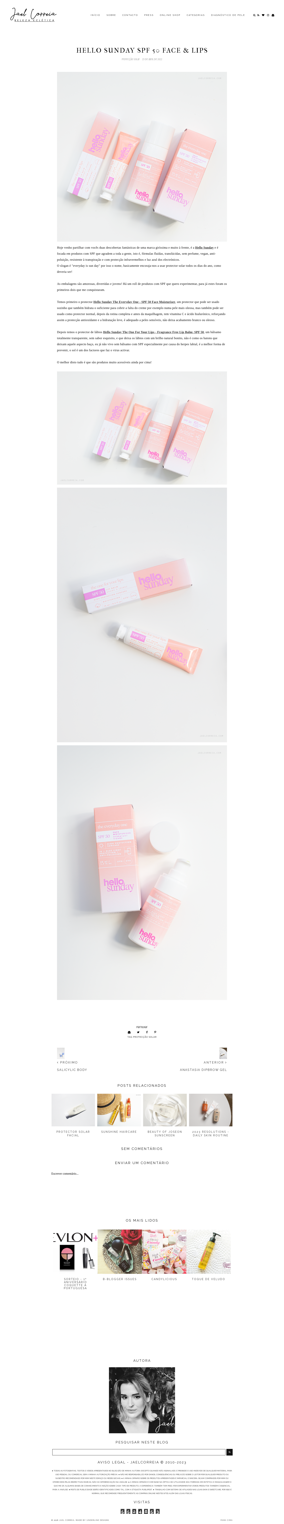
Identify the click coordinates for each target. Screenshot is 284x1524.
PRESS (149, 15)
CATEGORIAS (196, 15)
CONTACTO (130, 15)
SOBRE (111, 15)
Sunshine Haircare (119, 1131)
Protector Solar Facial (73, 1133)
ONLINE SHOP (170, 15)
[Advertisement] (142, 1327)
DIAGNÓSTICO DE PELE (228, 15)
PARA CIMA (227, 1520)
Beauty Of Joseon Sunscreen (165, 1133)
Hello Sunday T (134, 302)
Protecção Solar (131, 59)
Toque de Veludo (208, 1279)
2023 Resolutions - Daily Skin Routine (210, 1133)
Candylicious (164, 1279)
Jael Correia (66, 1520)
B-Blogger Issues (120, 1279)
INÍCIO (95, 15)
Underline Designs (97, 1520)
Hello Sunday (204, 247)
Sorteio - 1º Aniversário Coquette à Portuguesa (75, 1284)
